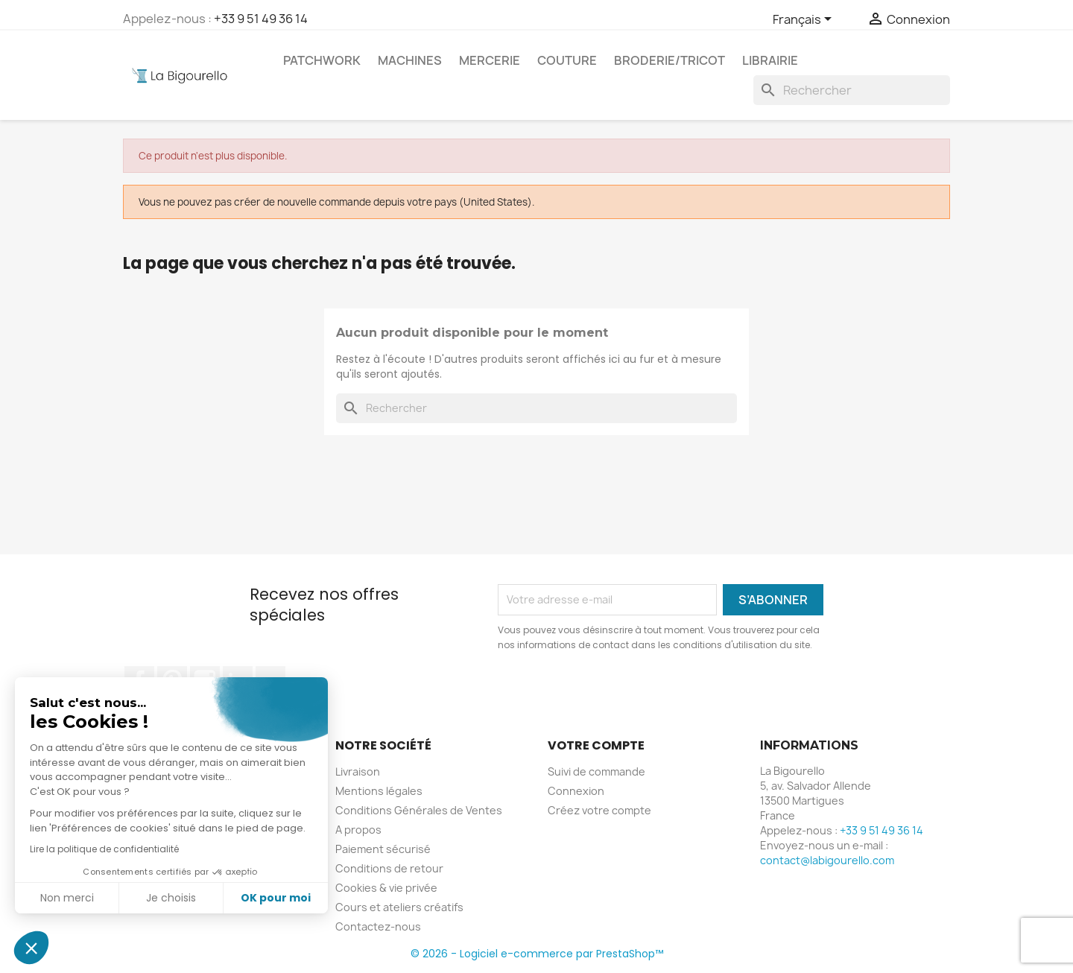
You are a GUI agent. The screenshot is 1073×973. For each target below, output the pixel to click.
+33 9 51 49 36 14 (261, 18)
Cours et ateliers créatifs (399, 907)
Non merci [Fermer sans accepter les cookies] (67, 897)
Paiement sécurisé (383, 849)
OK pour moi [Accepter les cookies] (276, 897)
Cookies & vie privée (386, 888)
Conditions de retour (389, 868)
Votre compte (596, 745)
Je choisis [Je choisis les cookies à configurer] (171, 897)
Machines (410, 60)
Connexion (576, 791)
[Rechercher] (851, 90)
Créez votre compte (599, 810)
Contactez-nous (378, 926)
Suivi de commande (596, 771)
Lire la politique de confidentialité (104, 849)
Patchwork (322, 60)
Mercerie (489, 60)
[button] (31, 948)
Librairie (770, 60)
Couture (567, 60)
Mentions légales (378, 791)
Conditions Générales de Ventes (418, 810)
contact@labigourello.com (827, 860)
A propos (358, 830)
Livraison (357, 771)
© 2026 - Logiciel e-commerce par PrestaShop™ (537, 953)
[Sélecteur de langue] (805, 20)
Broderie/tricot (669, 60)
